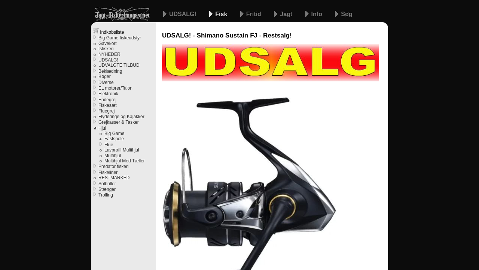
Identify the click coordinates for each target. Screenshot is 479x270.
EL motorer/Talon (115, 88)
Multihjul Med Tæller (124, 161)
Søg (346, 14)
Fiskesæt (107, 105)
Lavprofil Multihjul (121, 150)
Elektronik (108, 93)
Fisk (222, 14)
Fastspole (114, 138)
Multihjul (112, 155)
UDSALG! (183, 14)
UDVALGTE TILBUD (119, 65)
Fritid (254, 14)
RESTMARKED (113, 177)
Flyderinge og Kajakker (121, 116)
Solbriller (107, 183)
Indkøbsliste (108, 31)
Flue (108, 144)
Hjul (102, 128)
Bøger (104, 76)
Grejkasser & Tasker (118, 122)
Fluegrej (106, 111)
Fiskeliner (108, 172)
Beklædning (110, 71)
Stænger (107, 189)
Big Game (114, 133)
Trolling (105, 195)
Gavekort (107, 43)
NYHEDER (109, 54)
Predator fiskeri (113, 166)
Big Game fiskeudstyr (119, 37)
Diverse (106, 82)
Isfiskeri (106, 48)
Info (317, 14)
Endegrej (107, 99)
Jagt (287, 14)
